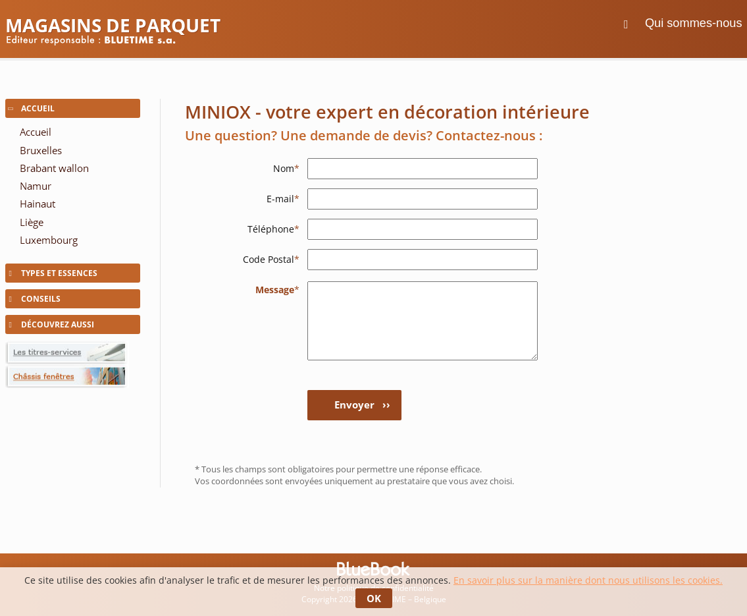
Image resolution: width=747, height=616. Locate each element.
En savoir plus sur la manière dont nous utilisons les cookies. (588, 580)
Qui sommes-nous (693, 23)
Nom (286, 168)
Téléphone (273, 229)
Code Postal (271, 259)
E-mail (283, 198)
